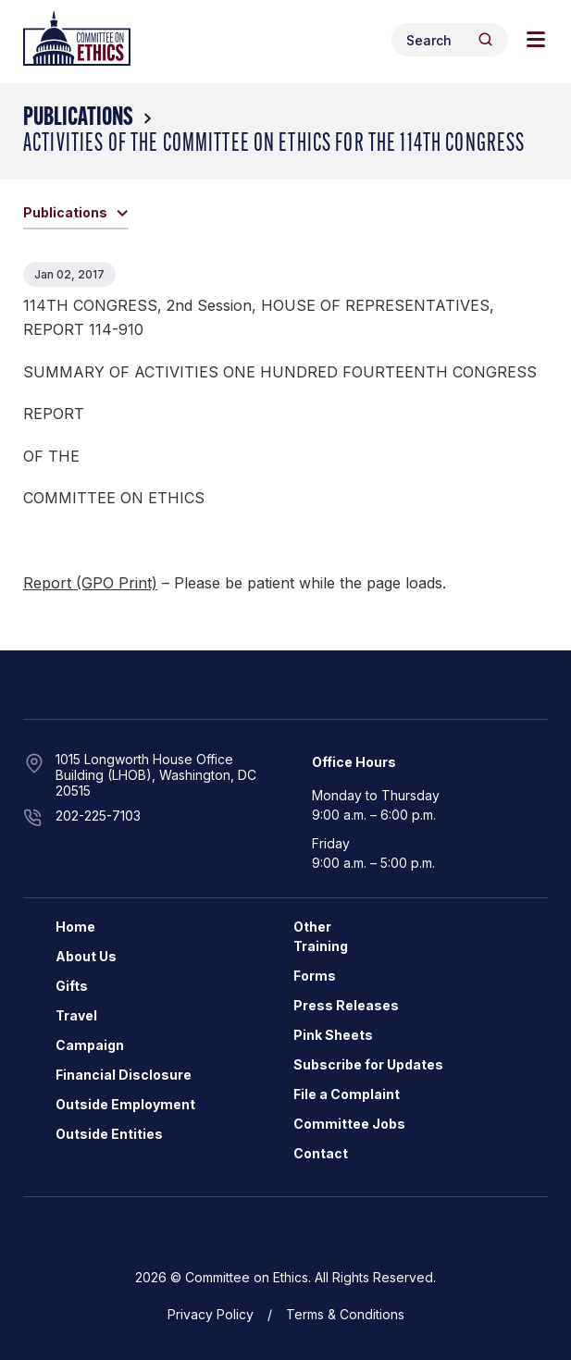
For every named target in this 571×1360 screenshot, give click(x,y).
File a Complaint (346, 1094)
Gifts (72, 986)
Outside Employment (125, 1104)
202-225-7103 (98, 815)
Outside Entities (109, 1134)
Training (320, 946)
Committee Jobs (349, 1123)
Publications (78, 118)
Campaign (90, 1045)
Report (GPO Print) (90, 583)
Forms (314, 975)
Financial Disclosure (124, 1074)
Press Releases (346, 1005)
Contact (320, 1153)
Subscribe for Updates (368, 1064)
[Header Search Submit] (485, 39)
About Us (86, 956)
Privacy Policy (211, 1314)
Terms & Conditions (345, 1314)
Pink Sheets (333, 1035)
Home (75, 926)
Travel (76, 1015)
